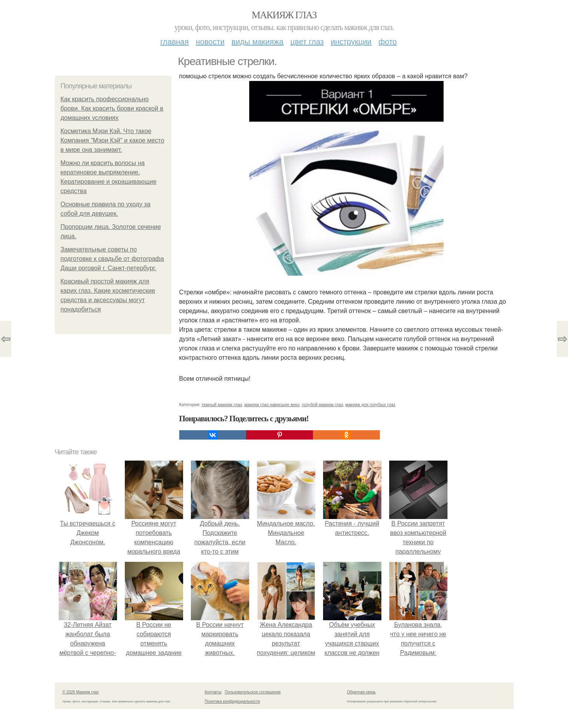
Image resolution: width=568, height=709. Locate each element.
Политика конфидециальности (232, 701)
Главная (174, 41)
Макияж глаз (284, 15)
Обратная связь (361, 692)
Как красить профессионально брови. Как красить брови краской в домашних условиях (112, 108)
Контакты (213, 692)
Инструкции (351, 41)
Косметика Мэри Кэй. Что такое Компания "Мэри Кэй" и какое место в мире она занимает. (112, 140)
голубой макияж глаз (322, 404)
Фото (388, 41)
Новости (210, 41)
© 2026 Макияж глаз (81, 692)
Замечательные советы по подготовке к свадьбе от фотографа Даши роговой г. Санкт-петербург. (112, 258)
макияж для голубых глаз (370, 404)
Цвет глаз (307, 41)
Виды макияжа (258, 41)
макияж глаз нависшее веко (271, 404)
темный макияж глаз (221, 404)
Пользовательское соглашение (253, 692)
